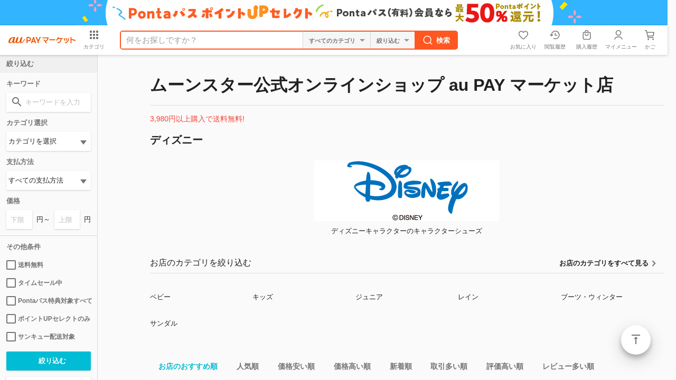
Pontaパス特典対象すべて (48, 301)
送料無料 (24, 265)
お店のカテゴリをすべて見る (604, 263)
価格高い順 (348, 368)
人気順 (243, 368)
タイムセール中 (34, 283)
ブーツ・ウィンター (592, 297)
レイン (468, 297)
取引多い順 (444, 368)
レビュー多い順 (564, 368)
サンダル (163, 323)
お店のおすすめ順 (184, 368)
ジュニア (369, 297)
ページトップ (636, 340)
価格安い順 (292, 368)
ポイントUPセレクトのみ (48, 319)
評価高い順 (500, 368)
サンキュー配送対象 (40, 336)
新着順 (396, 368)
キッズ (262, 297)
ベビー (160, 297)
